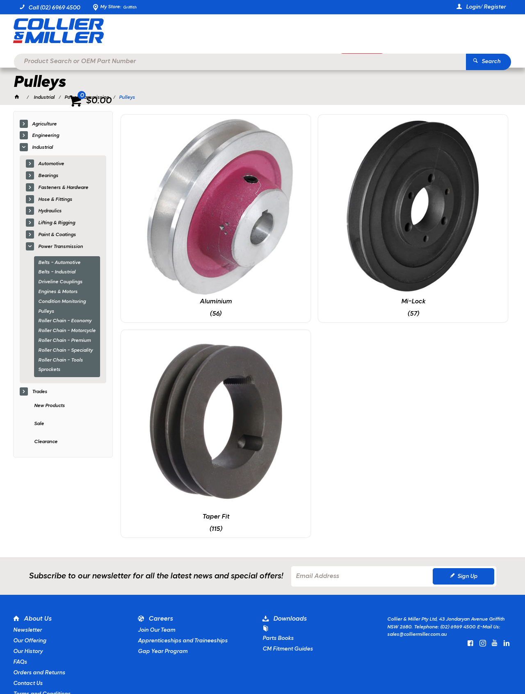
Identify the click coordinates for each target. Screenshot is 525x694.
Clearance (45, 442)
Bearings (48, 176)
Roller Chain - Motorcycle (67, 331)
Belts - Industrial (56, 273)
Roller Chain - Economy (64, 321)
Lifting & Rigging (56, 223)
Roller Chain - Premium (64, 341)
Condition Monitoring (62, 302)
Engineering (45, 136)
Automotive (51, 164)
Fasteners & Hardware (63, 188)
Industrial (42, 148)
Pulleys (46, 311)
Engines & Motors (58, 292)
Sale (39, 424)
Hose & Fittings (55, 200)
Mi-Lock (265, 219)
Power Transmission (60, 247)
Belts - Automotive (59, 263)
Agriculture (44, 124)
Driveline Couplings (60, 282)
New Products (49, 406)
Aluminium (167, 219)
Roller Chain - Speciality (65, 350)
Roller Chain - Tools (60, 360)
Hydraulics (50, 211)
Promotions (368, 60)
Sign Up (467, 501)
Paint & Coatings (57, 235)
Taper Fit (363, 219)
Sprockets (49, 370)
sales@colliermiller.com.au (417, 559)
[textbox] (250, 33)
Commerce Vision (104, 665)
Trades (39, 392)
